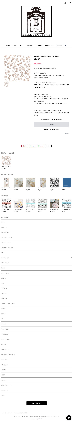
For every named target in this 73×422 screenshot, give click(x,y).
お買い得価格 (4, 364)
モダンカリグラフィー (6, 385)
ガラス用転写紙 (5, 232)
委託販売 (3, 370)
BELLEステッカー (5, 257)
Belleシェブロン (5, 349)
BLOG (21, 45)
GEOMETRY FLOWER (7, 247)
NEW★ (3, 222)
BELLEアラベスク (5, 339)
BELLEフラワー (5, 359)
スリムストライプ (5, 273)
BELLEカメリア (5, 390)
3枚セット (3, 313)
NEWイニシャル (5, 263)
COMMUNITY (49, 45)
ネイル (2, 283)
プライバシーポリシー (7, 413)
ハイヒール (3, 344)
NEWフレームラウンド (6, 237)
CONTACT (39, 45)
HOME (8, 45)
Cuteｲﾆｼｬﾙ (4, 293)
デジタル (3, 395)
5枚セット (3, 308)
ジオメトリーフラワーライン (8, 303)
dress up (3, 324)
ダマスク (3, 268)
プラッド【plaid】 (5, 329)
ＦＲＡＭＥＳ (4, 288)
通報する (67, 133)
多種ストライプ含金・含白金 (8, 354)
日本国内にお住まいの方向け (51, 129)
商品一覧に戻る (36, 403)
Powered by (36, 419)
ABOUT (14, 45)
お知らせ (3, 375)
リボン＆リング (4, 334)
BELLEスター (4, 380)
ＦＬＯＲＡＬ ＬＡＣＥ (6, 242)
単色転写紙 (4, 298)
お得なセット (4, 227)
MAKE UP (3, 278)
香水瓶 (2, 252)
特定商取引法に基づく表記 (21, 413)
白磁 (2, 319)
